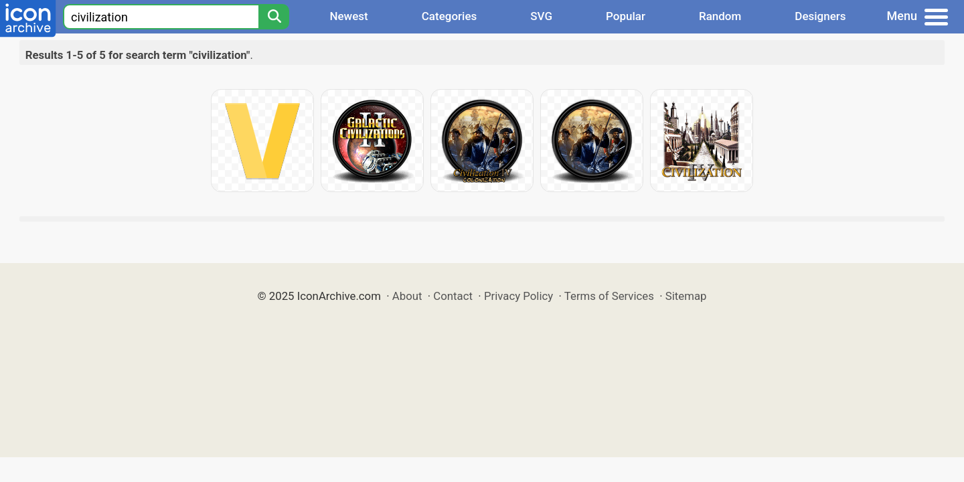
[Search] (273, 16)
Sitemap (686, 296)
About (407, 296)
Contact (453, 296)
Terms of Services (609, 296)
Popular (625, 16)
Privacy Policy (518, 296)
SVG (541, 16)
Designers (820, 16)
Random (720, 16)
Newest (348, 16)
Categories (449, 16)
